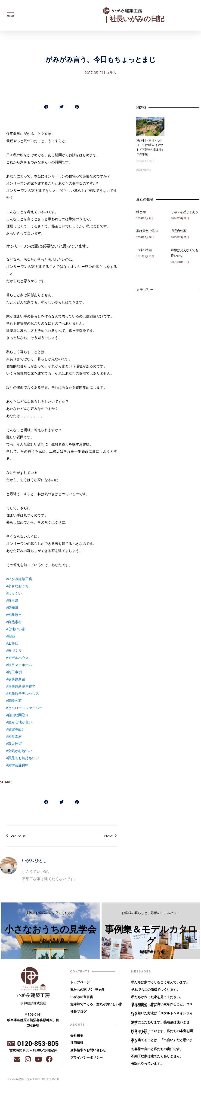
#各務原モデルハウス (22, 693)
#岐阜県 (12, 600)
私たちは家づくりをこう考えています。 (160, 982)
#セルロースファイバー (24, 708)
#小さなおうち (17, 586)
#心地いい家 (15, 629)
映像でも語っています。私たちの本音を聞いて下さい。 (162, 1034)
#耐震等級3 (15, 729)
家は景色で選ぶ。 (148, 231)
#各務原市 (14, 615)
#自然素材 (14, 622)
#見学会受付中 (17, 765)
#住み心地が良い (19, 722)
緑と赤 (140, 212)
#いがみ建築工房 (19, 579)
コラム (111, 72)
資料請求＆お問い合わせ (88, 1052)
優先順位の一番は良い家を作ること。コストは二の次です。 (162, 1006)
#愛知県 (12, 607)
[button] (46, 106)
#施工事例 (14, 672)
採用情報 (76, 1045)
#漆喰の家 (14, 701)
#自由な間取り (17, 715)
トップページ (80, 982)
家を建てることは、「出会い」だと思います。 (162, 1043)
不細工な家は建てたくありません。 (157, 1059)
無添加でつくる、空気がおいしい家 (96, 1005)
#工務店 (12, 643)
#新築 (10, 636)
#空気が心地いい (19, 751)
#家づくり (14, 650)
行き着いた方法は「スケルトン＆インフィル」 (162, 1015)
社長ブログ (78, 1013)
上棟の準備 (144, 250)
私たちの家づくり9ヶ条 (87, 990)
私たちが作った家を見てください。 (157, 998)
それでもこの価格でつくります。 (155, 990)
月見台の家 (178, 231)
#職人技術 (14, 744)
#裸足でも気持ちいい (22, 758)
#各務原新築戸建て (21, 686)
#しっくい (14, 593)
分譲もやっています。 (147, 1067)
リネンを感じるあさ (184, 212)
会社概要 (76, 1037)
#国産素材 (14, 736)
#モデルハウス (17, 658)
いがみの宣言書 (81, 998)
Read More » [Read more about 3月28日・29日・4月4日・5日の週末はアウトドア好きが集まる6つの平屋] (143, 169)
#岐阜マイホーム (19, 665)
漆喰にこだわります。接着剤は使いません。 (160, 1024)
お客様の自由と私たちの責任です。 (157, 1052)
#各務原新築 (15, 679)
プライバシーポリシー (86, 1060)
